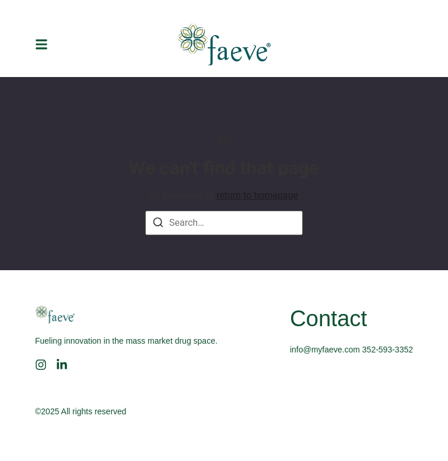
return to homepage (257, 195)
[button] (41, 44)
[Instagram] (41, 365)
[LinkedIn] (62, 365)
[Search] (158, 224)
